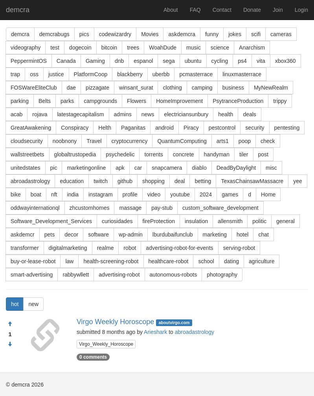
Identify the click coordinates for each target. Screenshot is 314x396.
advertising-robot (119, 274)
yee (297, 181)
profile (130, 194)
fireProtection (159, 221)
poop (245, 141)
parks (67, 101)
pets (49, 234)
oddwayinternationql (35, 208)
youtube (180, 194)
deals (249, 114)
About (170, 10)
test (54, 47)
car (138, 168)
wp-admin (131, 234)
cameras (281, 34)
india (73, 194)
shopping (153, 181)
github (125, 181)
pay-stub (162, 208)
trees (133, 47)
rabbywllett (75, 274)
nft (54, 194)
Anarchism (252, 47)
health (225, 114)
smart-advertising (32, 274)
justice (56, 74)
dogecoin (80, 47)
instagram (100, 194)
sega (168, 61)
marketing (215, 234)
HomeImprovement (179, 101)
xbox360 (285, 61)
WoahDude (162, 47)
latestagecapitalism (80, 114)
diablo (199, 168)
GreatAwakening (31, 128)
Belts (45, 101)
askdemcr (23, 234)
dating (231, 261)
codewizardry (115, 34)
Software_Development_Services (51, 221)
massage (130, 208)
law (69, 261)
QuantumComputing (181, 141)
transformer (25, 248)
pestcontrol (222, 128)
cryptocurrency (130, 141)
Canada (66, 61)
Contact (222, 10)
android (164, 128)
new (33, 304)
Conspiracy (74, 128)
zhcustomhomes (90, 208)
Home (268, 194)
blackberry (130, 74)
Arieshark (155, 332)
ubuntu (193, 61)
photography (222, 274)
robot (129, 248)
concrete (183, 154)
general (285, 221)
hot (14, 304)
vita (261, 61)
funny (212, 34)
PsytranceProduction (238, 101)
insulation (196, 221)
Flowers (136, 101)
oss (34, 74)
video (153, 194)
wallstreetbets (27, 154)
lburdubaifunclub (172, 234)
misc (271, 168)
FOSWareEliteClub (34, 87)
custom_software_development (220, 208)
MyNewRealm (271, 87)
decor (71, 234)
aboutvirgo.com (174, 322)
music (193, 47)
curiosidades (117, 221)
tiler (243, 154)
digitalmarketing (68, 248)
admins (123, 114)
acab (16, 114)
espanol (143, 61)
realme (105, 248)
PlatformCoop (91, 74)
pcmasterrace (196, 74)
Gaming (95, 61)
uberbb (161, 74)
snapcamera (167, 168)
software (98, 234)
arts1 (223, 141)
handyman (217, 154)
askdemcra (181, 34)
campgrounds (100, 101)
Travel (93, 141)
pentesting (287, 128)
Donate (252, 10)
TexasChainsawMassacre (252, 181)
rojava (39, 114)
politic (259, 221)
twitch (101, 181)
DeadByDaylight (236, 168)
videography (25, 47)
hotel (242, 234)
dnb (119, 61)
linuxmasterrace (241, 74)
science (220, 47)
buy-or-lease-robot (33, 261)
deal (179, 181)
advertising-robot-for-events (179, 248)
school (206, 261)
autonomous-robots (173, 274)
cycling (219, 61)
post (263, 154)
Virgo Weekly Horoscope (115, 322)
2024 (206, 194)
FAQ (195, 10)
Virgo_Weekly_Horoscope (106, 344)
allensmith (230, 221)
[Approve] (10, 324)
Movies (149, 34)
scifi (256, 34)
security (254, 128)
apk (120, 168)
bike (16, 194)
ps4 (242, 61)
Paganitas (133, 128)
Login (301, 10)
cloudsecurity (27, 141)
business (233, 87)
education (72, 181)
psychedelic (120, 154)
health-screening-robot (110, 261)
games (230, 194)
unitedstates (25, 168)
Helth (104, 128)
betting (203, 181)
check (268, 141)
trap (15, 74)
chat (263, 234)
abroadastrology (30, 181)
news (147, 114)
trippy (279, 101)
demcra (17, 10)
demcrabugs (54, 34)
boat (36, 194)
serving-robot (239, 248)
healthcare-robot (169, 261)
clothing (172, 87)
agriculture (261, 261)
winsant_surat (136, 87)
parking (20, 101)
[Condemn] (10, 344)
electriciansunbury (186, 114)
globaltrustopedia (75, 154)
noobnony (65, 141)
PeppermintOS (29, 61)
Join (278, 10)
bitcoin (109, 47)
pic (53, 168)
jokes (234, 34)
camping (202, 87)
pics (84, 34)
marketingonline (86, 168)
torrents (153, 154)
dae (71, 87)
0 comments (93, 357)
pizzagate (97, 87)
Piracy (191, 128)
